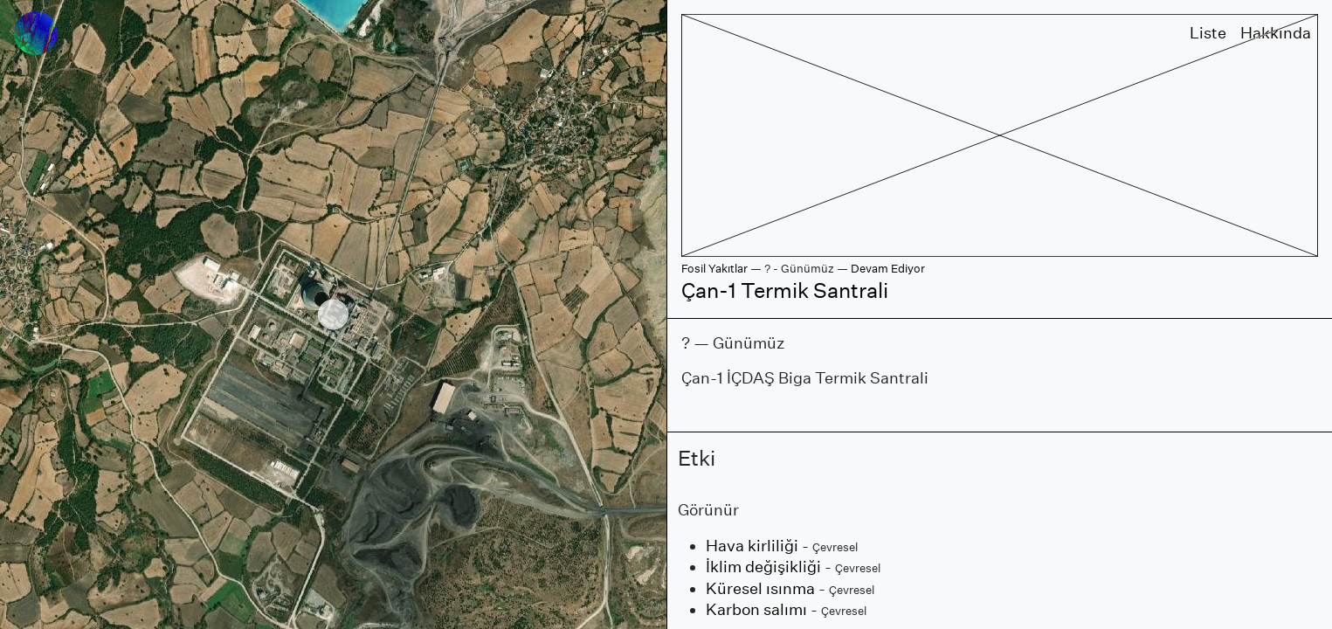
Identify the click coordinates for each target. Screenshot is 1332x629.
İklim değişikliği (763, 566)
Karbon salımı (756, 609)
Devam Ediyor (888, 268)
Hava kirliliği (752, 545)
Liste (1208, 33)
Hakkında (1275, 33)
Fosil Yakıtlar (714, 268)
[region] (333, 314)
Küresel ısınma (760, 588)
